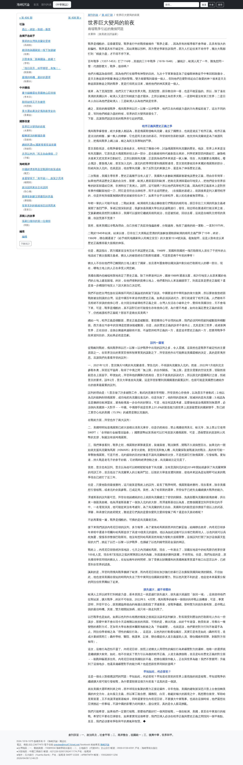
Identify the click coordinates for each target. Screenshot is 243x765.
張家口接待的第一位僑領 (36, 221)
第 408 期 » (74, 17)
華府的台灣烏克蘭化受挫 (36, 41)
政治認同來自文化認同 (35, 187)
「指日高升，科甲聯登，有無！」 (41, 68)
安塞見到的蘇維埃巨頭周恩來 (39, 205)
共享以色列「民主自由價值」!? (39, 153)
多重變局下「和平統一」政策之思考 (42, 178)
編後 (24, 236)
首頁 (36, 4)
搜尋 (220, 4)
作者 (211, 4)
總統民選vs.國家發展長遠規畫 (39, 144)
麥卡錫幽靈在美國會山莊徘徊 (39, 93)
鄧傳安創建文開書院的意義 (37, 196)
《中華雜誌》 (62, 4)
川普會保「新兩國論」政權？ (39, 59)
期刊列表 (46, 4)
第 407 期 (107, 15)
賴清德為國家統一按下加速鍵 (39, 50)
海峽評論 (23, 4)
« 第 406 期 (25, 17)
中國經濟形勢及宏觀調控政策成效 (41, 169)
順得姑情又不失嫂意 (33, 102)
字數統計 (25, 243)
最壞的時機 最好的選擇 (36, 77)
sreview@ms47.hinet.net (67, 744)
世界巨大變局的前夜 (33, 126)
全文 (204, 4)
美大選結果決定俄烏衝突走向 (39, 111)
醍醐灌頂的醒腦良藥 (33, 135)
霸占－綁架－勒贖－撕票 (36, 29)
